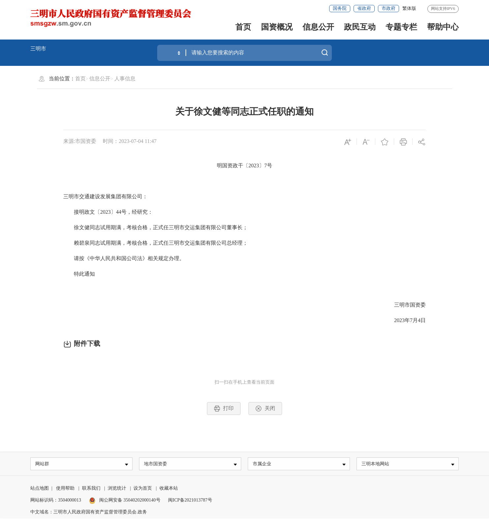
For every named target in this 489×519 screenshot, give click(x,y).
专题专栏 (401, 27)
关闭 (265, 408)
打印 (224, 408)
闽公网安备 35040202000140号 (124, 501)
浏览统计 (117, 489)
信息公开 (318, 27)
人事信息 (124, 78)
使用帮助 (65, 489)
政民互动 (360, 27)
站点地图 (39, 489)
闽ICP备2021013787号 (190, 501)
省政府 (364, 8)
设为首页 (142, 489)
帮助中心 (443, 27)
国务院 (340, 8)
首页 (243, 27)
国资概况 (277, 27)
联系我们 (91, 489)
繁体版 (409, 8)
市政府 (388, 8)
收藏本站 (168, 489)
